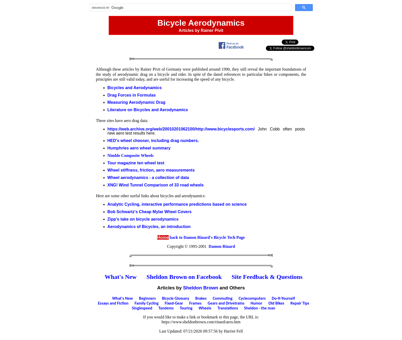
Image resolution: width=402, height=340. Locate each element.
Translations (227, 308)
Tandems (166, 308)
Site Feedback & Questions (267, 276)
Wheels (205, 308)
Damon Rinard (222, 246)
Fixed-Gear (174, 303)
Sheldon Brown (200, 287)
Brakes (201, 298)
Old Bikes (276, 303)
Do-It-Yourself (283, 298)
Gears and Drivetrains (226, 303)
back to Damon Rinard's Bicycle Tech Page (201, 237)
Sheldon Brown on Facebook (184, 276)
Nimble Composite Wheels (130, 155)
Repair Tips (299, 303)
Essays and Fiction (113, 303)
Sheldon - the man (259, 308)
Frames (195, 303)
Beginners (147, 298)
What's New (121, 276)
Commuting (223, 298)
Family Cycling (146, 303)
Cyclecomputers (252, 298)
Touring (186, 308)
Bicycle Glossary (175, 298)
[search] (190, 7)
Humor (256, 303)
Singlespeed (142, 308)
